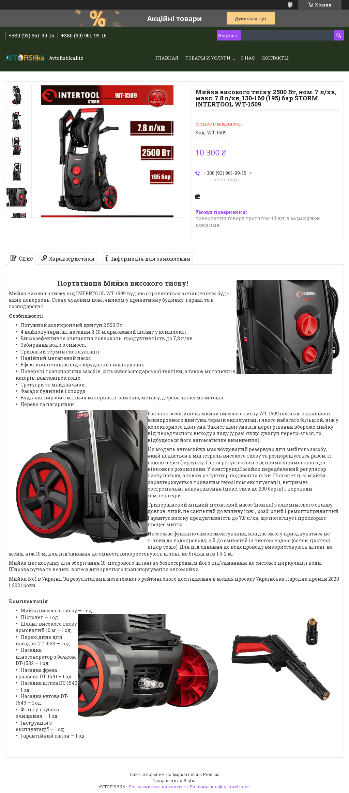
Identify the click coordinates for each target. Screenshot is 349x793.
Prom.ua (211, 774)
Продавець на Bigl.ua (174, 780)
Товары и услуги (207, 58)
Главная (166, 58)
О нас (248, 58)
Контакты (275, 58)
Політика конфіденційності (220, 786)
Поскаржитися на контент (157, 786)
